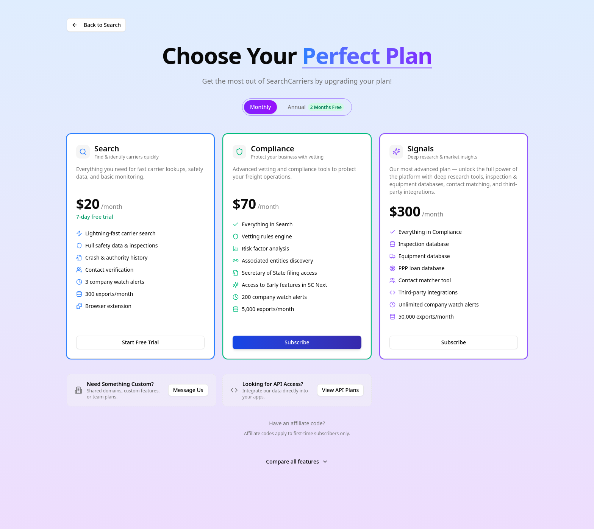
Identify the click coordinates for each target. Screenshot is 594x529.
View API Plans (340, 390)
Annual (316, 107)
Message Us (188, 390)
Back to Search (96, 24)
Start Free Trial (140, 342)
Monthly (260, 106)
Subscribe (296, 342)
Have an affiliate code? (297, 423)
